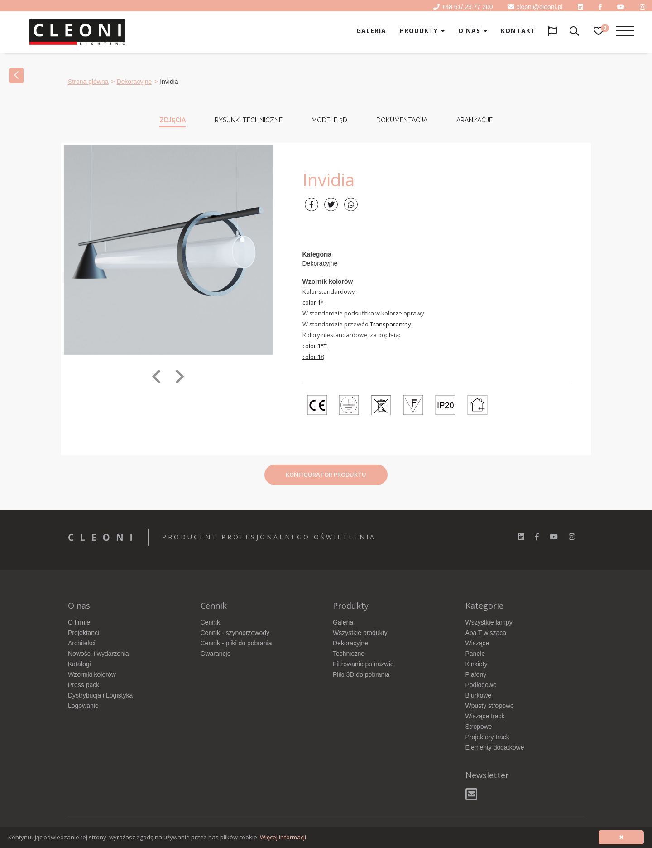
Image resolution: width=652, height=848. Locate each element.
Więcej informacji (283, 837)
